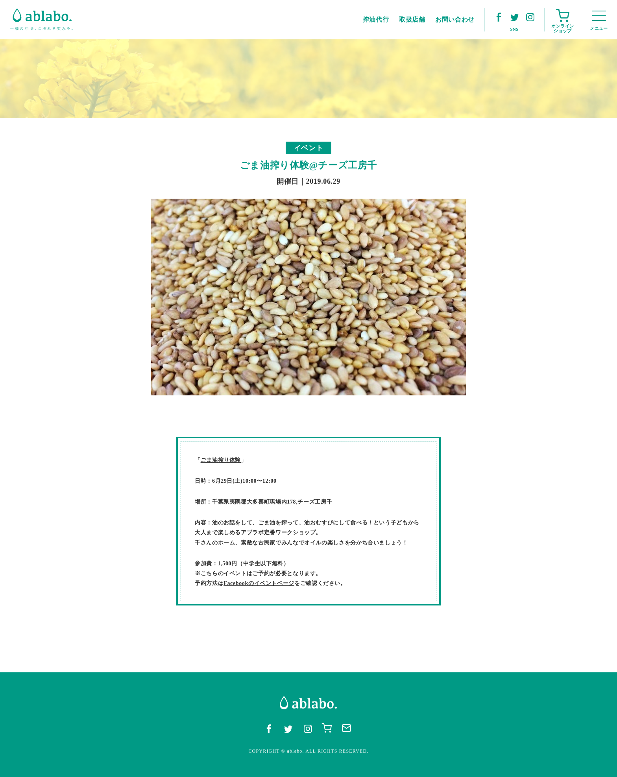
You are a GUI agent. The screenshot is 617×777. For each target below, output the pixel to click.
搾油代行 (376, 19)
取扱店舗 (412, 19)
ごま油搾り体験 (221, 460)
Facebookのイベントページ (259, 583)
